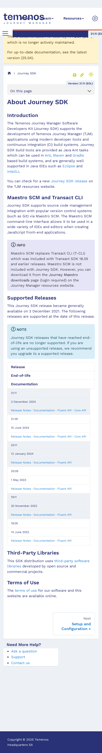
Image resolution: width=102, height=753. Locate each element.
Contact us (20, 663)
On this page (21, 91)
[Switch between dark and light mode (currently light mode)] (91, 74)
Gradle (78, 155)
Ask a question (24, 651)
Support (18, 657)
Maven (58, 155)
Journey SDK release (69, 181)
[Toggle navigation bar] (5, 33)
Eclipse (68, 166)
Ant (48, 155)
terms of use (26, 590)
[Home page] (9, 73)
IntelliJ (13, 171)
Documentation (44, 410)
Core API (80, 410)
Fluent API (64, 410)
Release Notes (21, 410)
